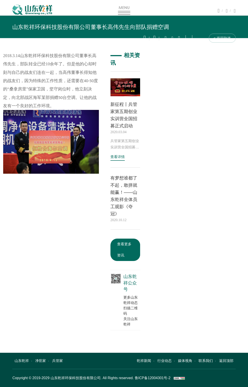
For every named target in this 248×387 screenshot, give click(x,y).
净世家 (40, 361)
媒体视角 (185, 361)
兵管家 (57, 361)
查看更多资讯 (126, 249)
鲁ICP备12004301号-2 (153, 378)
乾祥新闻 (144, 361)
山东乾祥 (22, 361)
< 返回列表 (222, 39)
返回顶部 (226, 361)
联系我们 (206, 361)
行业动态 (164, 361)
